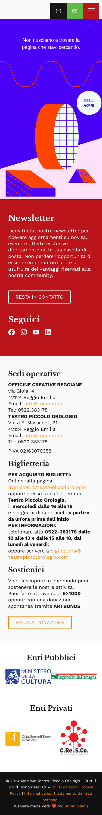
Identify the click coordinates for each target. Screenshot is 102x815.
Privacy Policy (64, 787)
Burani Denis (76, 806)
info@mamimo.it (44, 403)
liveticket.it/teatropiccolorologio (47, 487)
